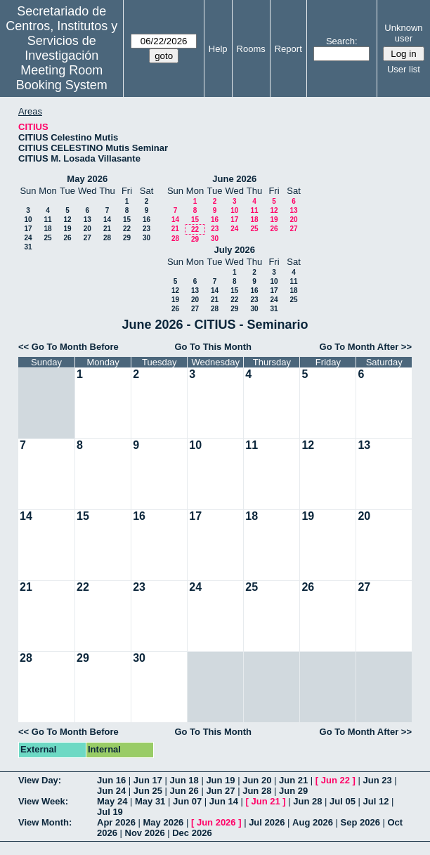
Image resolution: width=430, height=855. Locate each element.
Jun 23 (377, 780)
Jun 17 (147, 780)
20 (87, 229)
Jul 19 (110, 812)
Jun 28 (256, 790)
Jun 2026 (216, 822)
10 (28, 219)
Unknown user (403, 33)
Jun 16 (111, 780)
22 (127, 229)
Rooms (251, 49)
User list (403, 69)
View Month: (45, 822)
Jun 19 (220, 780)
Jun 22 (335, 780)
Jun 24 (111, 790)
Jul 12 (376, 801)
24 (28, 238)
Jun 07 (187, 801)
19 (67, 229)
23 (146, 229)
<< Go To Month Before (68, 346)
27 (87, 238)
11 (47, 219)
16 (146, 219)
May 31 (150, 801)
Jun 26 (184, 790)
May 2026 (87, 179)
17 (28, 229)
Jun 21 (293, 780)
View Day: (39, 780)
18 (47, 229)
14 (107, 219)
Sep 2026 (360, 822)
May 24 (112, 801)
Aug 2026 (312, 822)
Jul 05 (343, 801)
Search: (342, 41)
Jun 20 (256, 780)
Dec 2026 (191, 833)
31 (28, 247)
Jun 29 (293, 790)
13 (87, 219)
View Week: (43, 801)
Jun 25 (147, 790)
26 (67, 238)
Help (218, 49)
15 (127, 219)
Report (288, 49)
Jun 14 (223, 801)
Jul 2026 (267, 822)
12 (67, 219)
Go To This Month (213, 346)
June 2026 (234, 179)
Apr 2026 (116, 822)
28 (107, 238)
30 (146, 238)
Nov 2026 (145, 833)
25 (47, 238)
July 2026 (234, 249)
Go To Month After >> (366, 346)
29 (127, 238)
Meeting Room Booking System (61, 77)
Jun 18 (184, 780)
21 (107, 229)
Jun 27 (220, 790)
